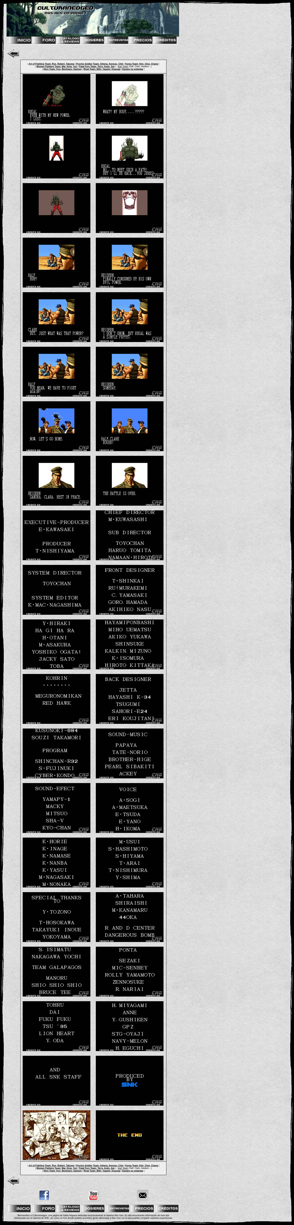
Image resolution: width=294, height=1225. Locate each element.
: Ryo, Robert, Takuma (62, 64)
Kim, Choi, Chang (148, 64)
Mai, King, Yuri (69, 66)
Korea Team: (132, 64)
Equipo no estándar (132, 69)
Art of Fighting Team (39, 64)
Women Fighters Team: (48, 66)
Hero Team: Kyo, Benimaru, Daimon (63, 69)
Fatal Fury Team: (88, 66)
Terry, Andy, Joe (106, 66)
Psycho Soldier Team (87, 64)
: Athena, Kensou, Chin (111, 64)
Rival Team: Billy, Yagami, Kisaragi (102, 69)
